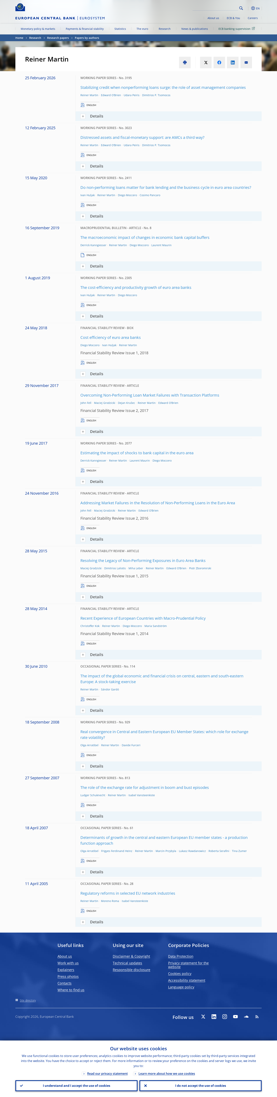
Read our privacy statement (107, 1073)
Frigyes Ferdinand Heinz (116, 851)
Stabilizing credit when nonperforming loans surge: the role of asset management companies (163, 87)
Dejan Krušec (126, 403)
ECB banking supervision (237, 29)
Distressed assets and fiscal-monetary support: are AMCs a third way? (142, 137)
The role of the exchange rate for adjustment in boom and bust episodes (144, 787)
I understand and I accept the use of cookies (76, 1086)
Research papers (58, 38)
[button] (248, 8)
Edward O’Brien (111, 95)
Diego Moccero (127, 195)
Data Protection (180, 956)
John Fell (85, 403)
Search (241, 8)
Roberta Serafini (219, 851)
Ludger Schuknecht (92, 795)
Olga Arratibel (89, 745)
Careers (253, 18)
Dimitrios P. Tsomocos (156, 95)
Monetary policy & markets (38, 29)
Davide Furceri (131, 745)
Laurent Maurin (161, 245)
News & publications (194, 29)
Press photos (68, 976)
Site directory (28, 1000)
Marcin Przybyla (166, 851)
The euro (142, 29)
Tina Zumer (239, 851)
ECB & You (233, 18)
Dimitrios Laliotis (115, 568)
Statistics (120, 29)
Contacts (65, 983)
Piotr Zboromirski (200, 568)
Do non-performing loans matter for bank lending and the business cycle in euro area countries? (165, 187)
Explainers (66, 969)
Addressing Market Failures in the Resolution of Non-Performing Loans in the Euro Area (157, 502)
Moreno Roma (110, 901)
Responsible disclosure (131, 969)
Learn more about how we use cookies (166, 1073)
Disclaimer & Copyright (131, 956)
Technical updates (127, 963)
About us (213, 18)
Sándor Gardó (110, 689)
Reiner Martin (89, 95)
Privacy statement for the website (188, 965)
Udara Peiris (131, 95)
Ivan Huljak (87, 195)
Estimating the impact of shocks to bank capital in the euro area (137, 452)
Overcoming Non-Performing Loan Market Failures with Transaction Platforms (149, 395)
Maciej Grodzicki (104, 403)
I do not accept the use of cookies (200, 1086)
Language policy (181, 987)
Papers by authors (87, 38)
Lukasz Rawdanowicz (192, 851)
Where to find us (71, 990)
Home (19, 38)
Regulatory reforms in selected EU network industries (127, 893)
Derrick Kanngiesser (93, 245)
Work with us (68, 963)
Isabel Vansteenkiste (141, 795)
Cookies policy (179, 973)
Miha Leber (135, 568)
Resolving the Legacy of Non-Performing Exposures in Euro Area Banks (143, 560)
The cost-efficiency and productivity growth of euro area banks (135, 287)
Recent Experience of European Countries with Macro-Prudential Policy (143, 618)
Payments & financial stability (85, 29)
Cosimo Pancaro (150, 195)
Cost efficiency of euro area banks (110, 337)
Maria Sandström (155, 626)
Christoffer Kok (89, 626)
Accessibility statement (186, 980)
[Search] (218, 8)
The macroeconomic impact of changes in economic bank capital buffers (144, 237)
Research (165, 29)
